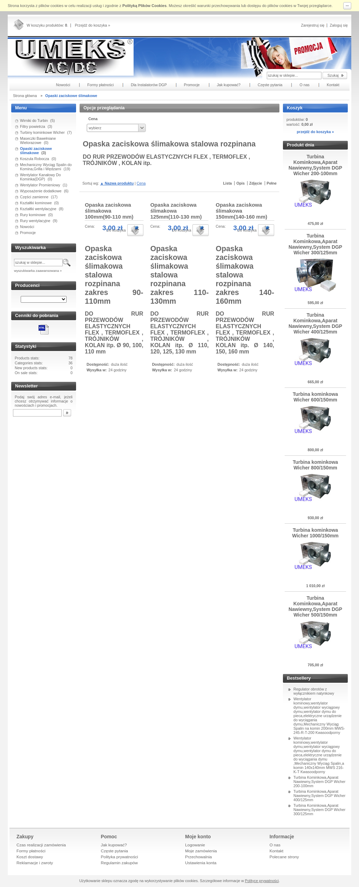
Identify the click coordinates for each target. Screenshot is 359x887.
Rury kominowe (33, 215)
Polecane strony (284, 856)
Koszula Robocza (34, 159)
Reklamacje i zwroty (34, 862)
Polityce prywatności (262, 881)
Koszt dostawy (29, 856)
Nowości (27, 227)
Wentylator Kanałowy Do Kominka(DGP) (40, 177)
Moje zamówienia (201, 850)
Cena (141, 183)
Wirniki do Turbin (34, 120)
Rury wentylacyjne (35, 221)
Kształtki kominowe (36, 203)
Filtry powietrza (32, 126)
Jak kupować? (114, 845)
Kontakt (277, 850)
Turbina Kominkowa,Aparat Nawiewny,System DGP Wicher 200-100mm (319, 781)
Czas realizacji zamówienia (41, 845)
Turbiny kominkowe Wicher (42, 132)
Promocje (28, 233)
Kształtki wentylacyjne (38, 209)
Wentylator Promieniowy (40, 185)
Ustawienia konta (200, 862)
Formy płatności (31, 850)
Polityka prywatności (119, 856)
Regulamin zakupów (119, 862)
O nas (275, 845)
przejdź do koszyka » (315, 132)
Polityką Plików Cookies (144, 6)
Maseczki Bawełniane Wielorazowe (38, 140)
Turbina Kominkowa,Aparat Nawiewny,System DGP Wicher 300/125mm (319, 809)
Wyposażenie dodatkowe (40, 191)
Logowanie (195, 845)
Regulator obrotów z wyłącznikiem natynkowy (313, 691)
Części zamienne (34, 197)
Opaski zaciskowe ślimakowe (36, 150)
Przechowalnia (198, 856)
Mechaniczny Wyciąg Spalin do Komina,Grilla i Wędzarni (46, 167)
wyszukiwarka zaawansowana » (38, 271)
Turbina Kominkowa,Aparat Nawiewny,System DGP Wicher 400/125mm (319, 795)
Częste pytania (114, 850)
